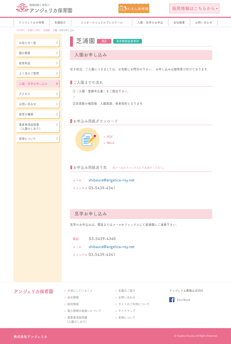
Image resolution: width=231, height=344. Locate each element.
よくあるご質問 (38, 73)
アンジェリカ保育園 (50, 10)
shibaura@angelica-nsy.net (112, 180)
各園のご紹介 (34, 30)
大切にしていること (80, 290)
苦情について (38, 138)
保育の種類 (38, 114)
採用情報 (73, 304)
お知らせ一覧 (38, 42)
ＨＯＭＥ (20, 30)
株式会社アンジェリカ (30, 336)
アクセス (38, 94)
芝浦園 (46, 30)
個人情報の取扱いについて (84, 310)
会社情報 (73, 297)
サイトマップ (126, 310)
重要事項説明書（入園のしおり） (38, 126)
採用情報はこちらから (195, 8)
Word (110, 142)
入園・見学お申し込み (38, 83)
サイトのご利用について (134, 304)
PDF (110, 136)
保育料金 (38, 63)
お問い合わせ (38, 104)
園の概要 (38, 53)
